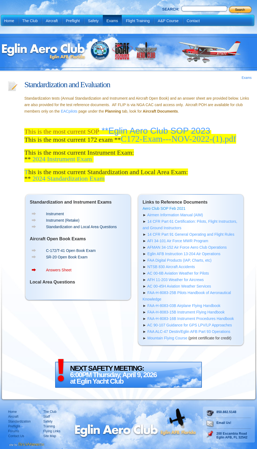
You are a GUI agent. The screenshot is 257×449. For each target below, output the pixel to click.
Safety (93, 21)
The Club (30, 21)
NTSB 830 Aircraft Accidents (171, 267)
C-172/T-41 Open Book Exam (71, 250)
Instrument (55, 214)
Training (49, 426)
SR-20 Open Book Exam (66, 257)
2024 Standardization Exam (68, 178)
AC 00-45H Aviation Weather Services (179, 286)
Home (9, 21)
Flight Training (138, 21)
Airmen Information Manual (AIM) (175, 215)
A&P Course (168, 21)
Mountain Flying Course (167, 338)
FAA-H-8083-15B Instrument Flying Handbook (186, 312)
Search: (170, 9)
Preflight (73, 21)
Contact (193, 21)
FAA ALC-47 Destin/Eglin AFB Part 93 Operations (188, 331)
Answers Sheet (58, 270)
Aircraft (52, 21)
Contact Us (16, 436)
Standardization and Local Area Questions (81, 227)
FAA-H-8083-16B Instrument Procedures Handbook (190, 318)
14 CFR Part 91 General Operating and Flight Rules (190, 234)
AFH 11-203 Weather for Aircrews (175, 280)
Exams (112, 21)
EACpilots (69, 111)
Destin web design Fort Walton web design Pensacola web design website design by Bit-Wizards (26, 443)
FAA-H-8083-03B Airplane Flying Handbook (183, 305)
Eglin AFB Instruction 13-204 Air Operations (183, 254)
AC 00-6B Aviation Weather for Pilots (178, 273)
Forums (13, 431)
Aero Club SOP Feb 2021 (164, 208)
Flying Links (51, 431)
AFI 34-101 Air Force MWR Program (177, 241)
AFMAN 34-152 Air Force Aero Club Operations (187, 247)
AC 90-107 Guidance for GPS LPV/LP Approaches (189, 325)
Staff (46, 416)
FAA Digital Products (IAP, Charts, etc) (179, 260)
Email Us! (223, 423)
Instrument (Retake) (63, 220)
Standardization (19, 421)
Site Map (49, 436)
